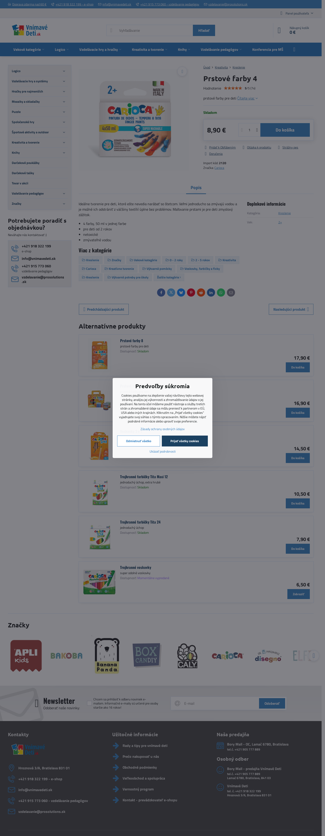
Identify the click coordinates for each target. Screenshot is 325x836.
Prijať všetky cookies (184, 441)
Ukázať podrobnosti (163, 451)
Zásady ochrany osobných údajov (163, 429)
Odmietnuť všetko (138, 441)
